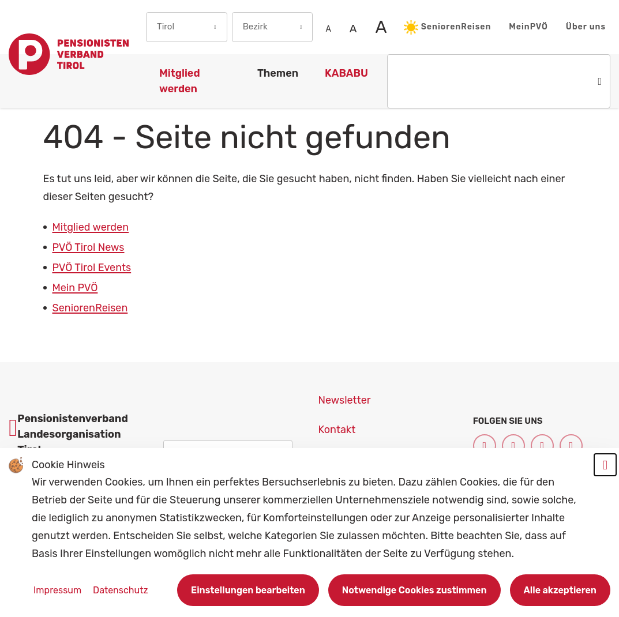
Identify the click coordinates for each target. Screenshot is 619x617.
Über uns (586, 27)
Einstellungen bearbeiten (248, 590)
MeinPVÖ (528, 27)
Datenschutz (120, 590)
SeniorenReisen (448, 27)
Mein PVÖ (75, 287)
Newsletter (344, 400)
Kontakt (337, 429)
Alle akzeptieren (560, 590)
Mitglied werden (90, 227)
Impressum (58, 590)
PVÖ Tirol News (88, 247)
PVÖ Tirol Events (92, 267)
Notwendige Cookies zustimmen (414, 590)
